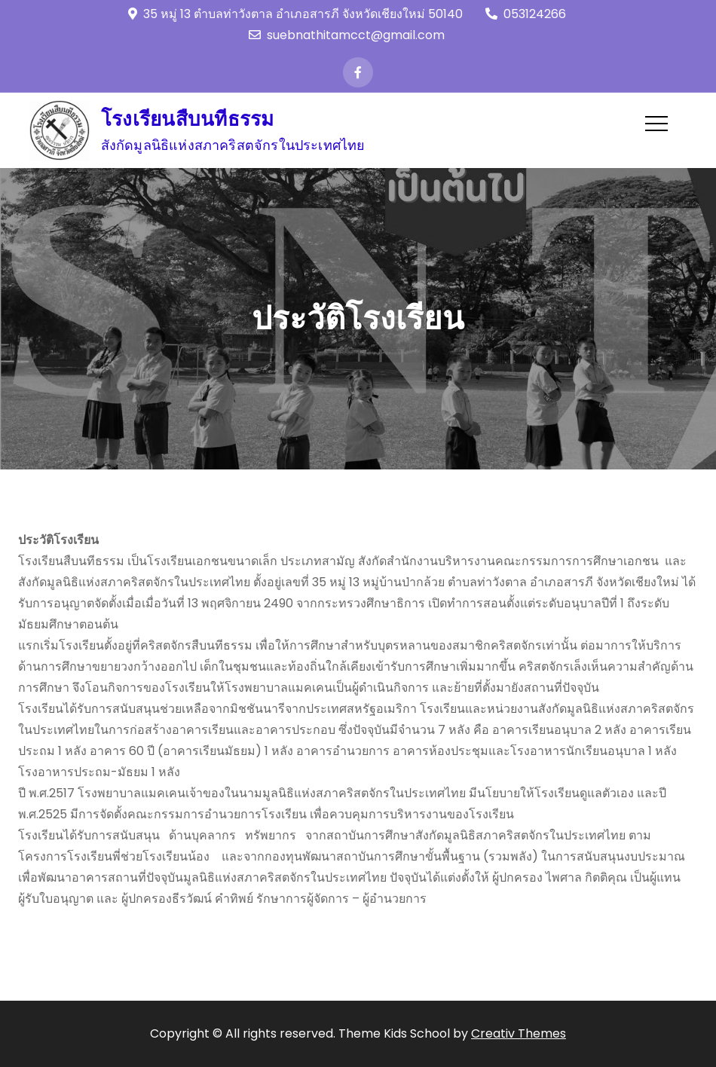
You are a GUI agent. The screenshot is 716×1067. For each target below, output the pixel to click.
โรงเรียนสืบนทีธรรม (187, 119)
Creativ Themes (518, 1033)
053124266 (525, 14)
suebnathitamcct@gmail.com (347, 35)
